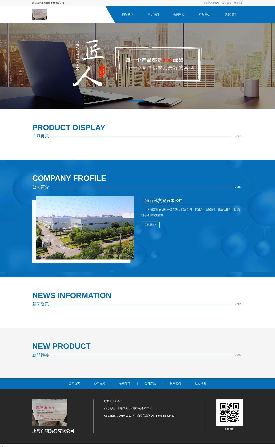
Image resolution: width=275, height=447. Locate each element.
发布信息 (226, 3)
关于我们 (153, 14)
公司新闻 (124, 383)
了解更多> (150, 224)
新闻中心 (179, 14)
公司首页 (74, 383)
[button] (137, 100)
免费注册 (238, 3)
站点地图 (200, 383)
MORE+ (238, 136)
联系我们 (230, 14)
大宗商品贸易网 (211, 3)
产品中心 (204, 14)
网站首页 (127, 14)
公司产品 (150, 383)
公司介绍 (99, 383)
